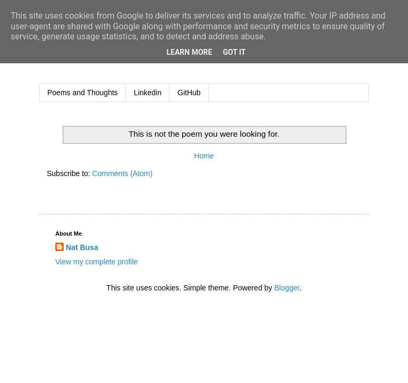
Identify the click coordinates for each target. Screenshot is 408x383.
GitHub (189, 92)
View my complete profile (96, 261)
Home (204, 156)
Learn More (189, 52)
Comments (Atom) (122, 173)
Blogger (286, 288)
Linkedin (148, 92)
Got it (234, 52)
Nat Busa (82, 247)
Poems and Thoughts (82, 92)
